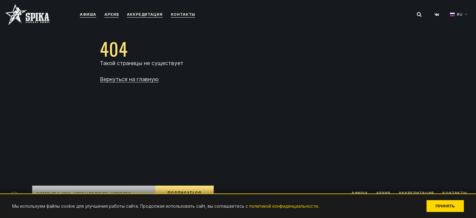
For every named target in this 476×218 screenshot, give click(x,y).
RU (460, 14)
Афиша (88, 14)
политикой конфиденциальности (283, 206)
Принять (445, 206)
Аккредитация (144, 14)
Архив (111, 14)
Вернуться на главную (129, 79)
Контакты (183, 14)
